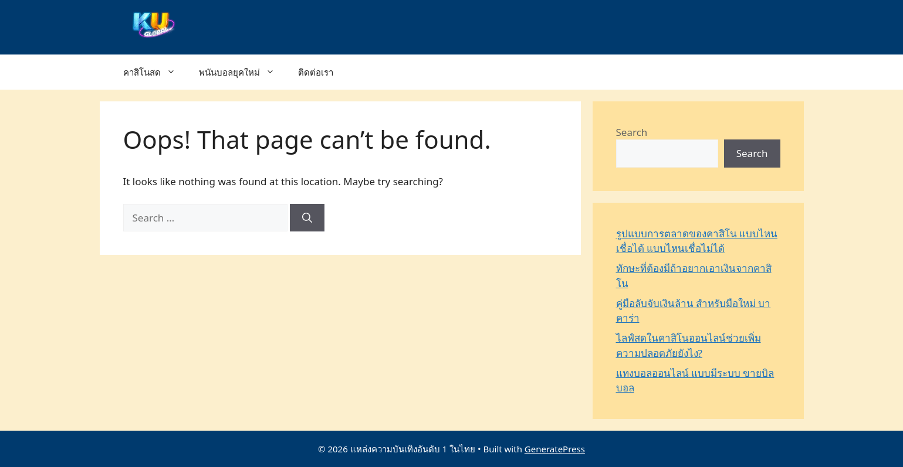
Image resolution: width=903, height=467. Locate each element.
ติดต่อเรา (315, 72)
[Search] (307, 218)
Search (632, 132)
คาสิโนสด (155, 72)
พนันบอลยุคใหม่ (242, 72)
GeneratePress (555, 449)
